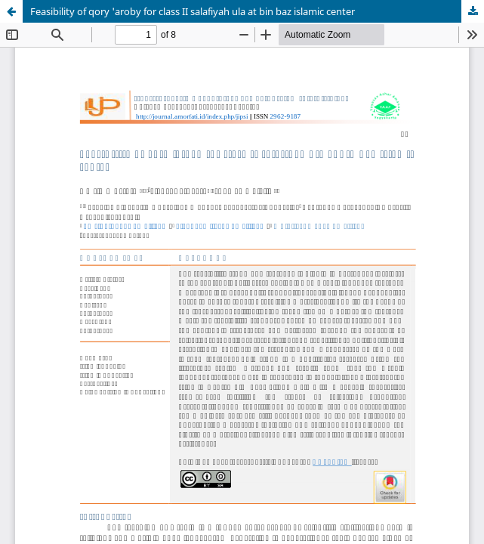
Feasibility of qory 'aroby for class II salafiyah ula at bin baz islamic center (192, 11)
